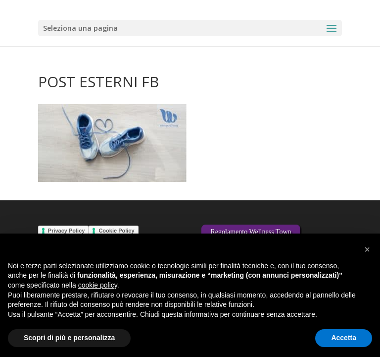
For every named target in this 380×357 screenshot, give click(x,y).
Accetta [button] (343, 338)
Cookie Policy (116, 231)
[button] (367, 249)
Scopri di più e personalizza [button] (69, 338)
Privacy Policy (66, 231)
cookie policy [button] (97, 285)
